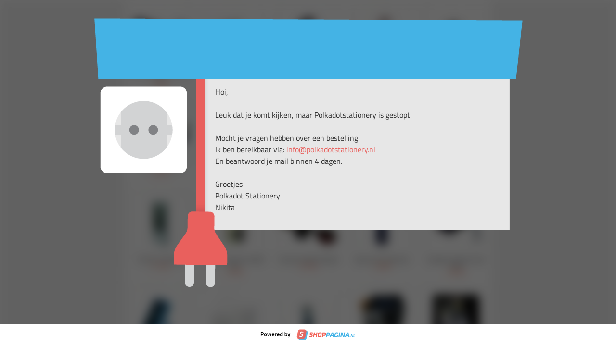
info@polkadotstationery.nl (330, 149)
